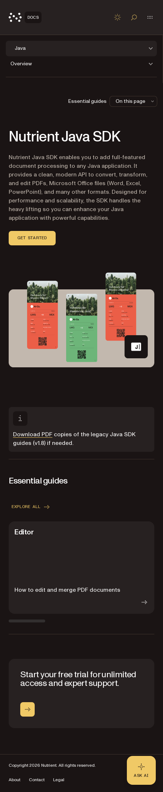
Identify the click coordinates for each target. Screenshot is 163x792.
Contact (36, 780)
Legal (58, 780)
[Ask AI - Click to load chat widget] (141, 770)
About (14, 780)
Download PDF (32, 434)
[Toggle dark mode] (117, 17)
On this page (135, 101)
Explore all (31, 507)
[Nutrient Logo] (25, 17)
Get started (32, 238)
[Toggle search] (134, 17)
